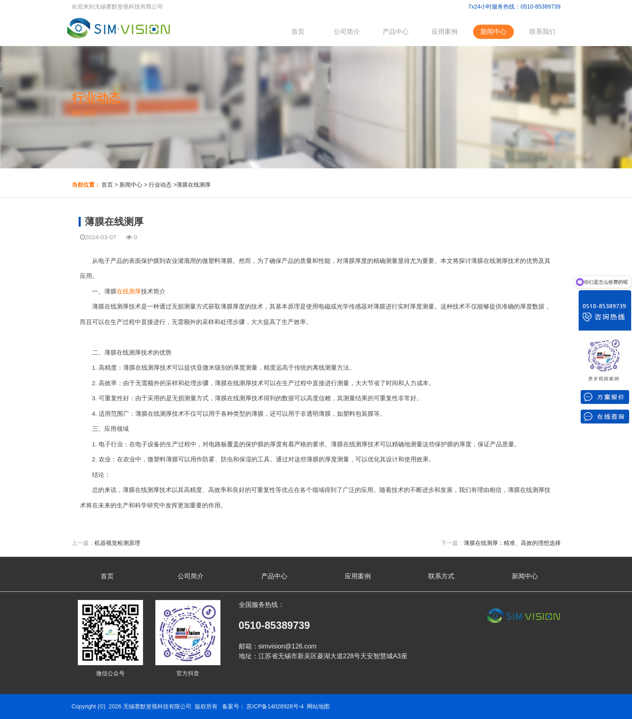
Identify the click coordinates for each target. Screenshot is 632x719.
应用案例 (445, 31)
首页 (297, 31)
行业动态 (160, 184)
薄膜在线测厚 (193, 184)
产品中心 (396, 31)
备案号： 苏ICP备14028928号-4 (263, 706)
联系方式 (441, 576)
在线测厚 (129, 291)
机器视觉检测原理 (117, 543)
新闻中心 (493, 31)
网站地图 (318, 706)
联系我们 (542, 31)
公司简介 (347, 31)
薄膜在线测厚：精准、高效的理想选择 (512, 543)
